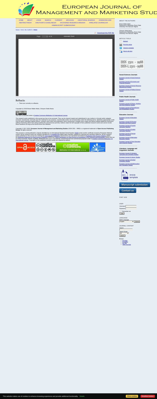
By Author (125, 242)
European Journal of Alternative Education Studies (128, 138)
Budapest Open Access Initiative (96, 136)
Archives (70, 20)
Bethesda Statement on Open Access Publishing (33, 137)
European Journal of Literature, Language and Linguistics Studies (128, 154)
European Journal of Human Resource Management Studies (130, 86)
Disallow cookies (148, 396)
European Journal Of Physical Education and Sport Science (127, 122)
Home (21, 20)
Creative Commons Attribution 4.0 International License (50, 115)
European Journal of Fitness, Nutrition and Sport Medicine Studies (130, 104)
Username (122, 206)
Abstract (125, 41)
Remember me (126, 211)
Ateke (35, 30)
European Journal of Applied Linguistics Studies (127, 160)
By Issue (124, 240)
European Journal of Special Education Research (127, 134)
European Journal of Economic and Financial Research (129, 82)
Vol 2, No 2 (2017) (26, 30)
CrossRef (54, 134)
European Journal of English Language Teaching (127, 130)
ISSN (76, 133)
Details (82, 396)
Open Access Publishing (52, 136)
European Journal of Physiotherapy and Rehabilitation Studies (129, 108)
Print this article (127, 44)
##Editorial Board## (86, 20)
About (29, 20)
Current (58, 20)
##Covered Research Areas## (72, 22)
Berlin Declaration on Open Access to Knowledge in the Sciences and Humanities (80, 137)
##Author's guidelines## (46, 22)
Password (122, 208)
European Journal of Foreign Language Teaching (127, 126)
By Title (124, 243)
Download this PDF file (105, 33)
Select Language (124, 219)
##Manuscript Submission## (63, 25)
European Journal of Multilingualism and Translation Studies (129, 164)
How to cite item (127, 51)
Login (38, 20)
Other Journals (126, 244)
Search (48, 20)
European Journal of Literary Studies (129, 157)
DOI (58, 134)
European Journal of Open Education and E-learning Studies (129, 142)
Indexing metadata (128, 48)
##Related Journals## (98, 22)
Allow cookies (132, 396)
